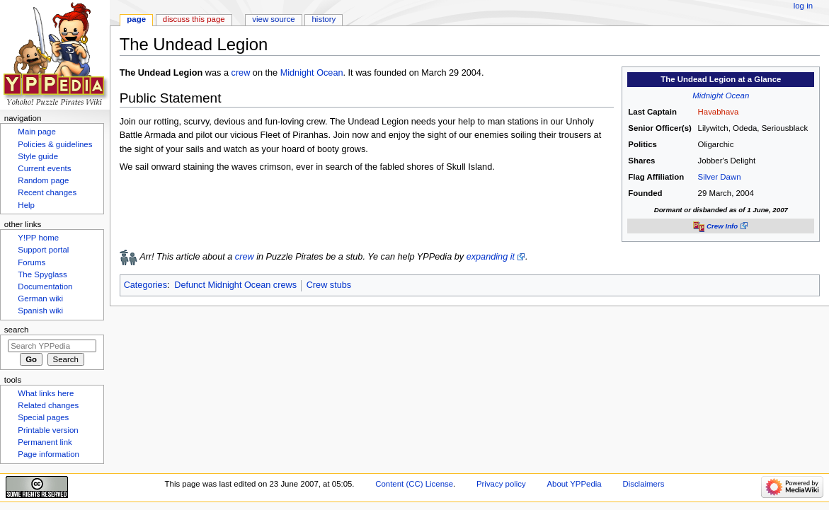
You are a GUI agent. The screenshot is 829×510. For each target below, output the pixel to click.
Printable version (48, 430)
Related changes (48, 405)
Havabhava (718, 112)
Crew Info (722, 226)
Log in (803, 5)
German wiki (40, 298)
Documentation (45, 286)
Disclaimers (643, 484)
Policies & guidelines (55, 144)
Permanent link (45, 442)
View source (273, 19)
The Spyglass (42, 274)
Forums (31, 262)
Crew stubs (329, 285)
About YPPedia (574, 484)
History (324, 19)
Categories (145, 285)
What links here (46, 393)
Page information (48, 454)
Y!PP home (38, 237)
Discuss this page (194, 19)
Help (26, 205)
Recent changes (47, 192)
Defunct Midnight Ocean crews (235, 285)
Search (16, 329)
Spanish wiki (40, 310)
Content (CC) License (414, 484)
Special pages (43, 417)
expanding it (491, 257)
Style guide (38, 156)
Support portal (43, 249)
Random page (43, 180)
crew (241, 73)
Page (136, 19)
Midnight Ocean (720, 95)
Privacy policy (501, 484)
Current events (44, 168)
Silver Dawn (719, 177)
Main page (37, 131)
